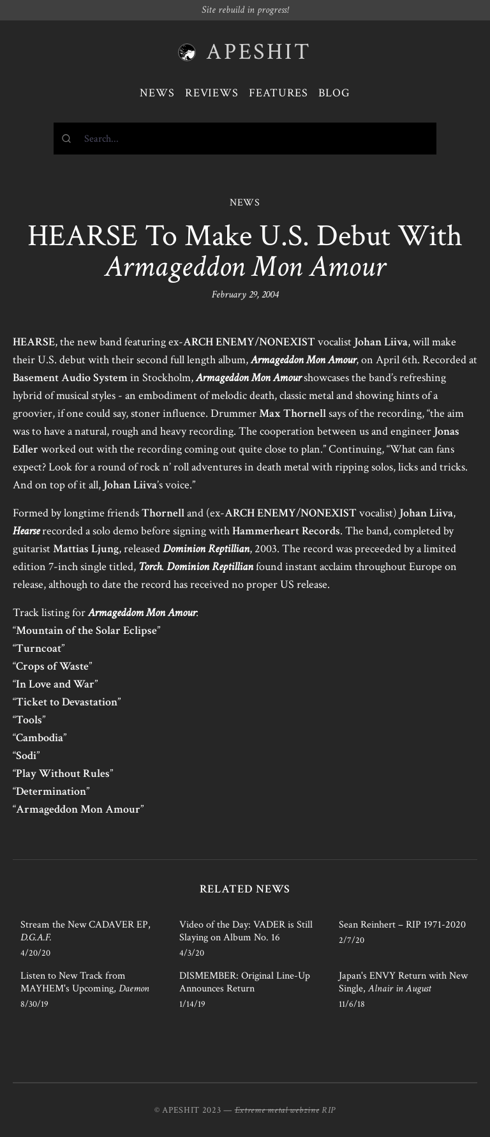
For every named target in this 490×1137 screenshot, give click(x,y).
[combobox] (245, 138)
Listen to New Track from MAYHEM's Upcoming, (84, 982)
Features (278, 93)
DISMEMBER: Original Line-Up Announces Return (244, 982)
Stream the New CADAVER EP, (85, 931)
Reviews (212, 93)
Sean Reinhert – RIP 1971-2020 (402, 924)
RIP (329, 1110)
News (157, 93)
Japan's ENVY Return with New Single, (403, 982)
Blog (334, 93)
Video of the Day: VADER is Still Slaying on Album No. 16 (246, 931)
